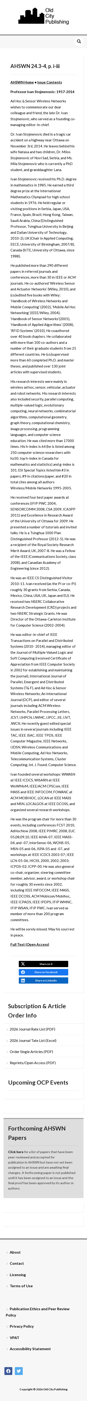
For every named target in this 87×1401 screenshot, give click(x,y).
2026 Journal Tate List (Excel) (33, 1040)
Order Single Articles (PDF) (31, 1051)
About (15, 1252)
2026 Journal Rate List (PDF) (32, 1029)
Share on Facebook (46, 972)
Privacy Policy (22, 1326)
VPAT (14, 1337)
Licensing (18, 1274)
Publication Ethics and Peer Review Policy (38, 1312)
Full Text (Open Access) (29, 944)
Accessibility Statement (30, 1348)
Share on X (46, 963)
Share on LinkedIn (46, 980)
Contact (17, 1263)
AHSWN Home (22, 82)
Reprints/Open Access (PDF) (33, 1062)
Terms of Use (21, 1286)
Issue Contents (49, 82)
